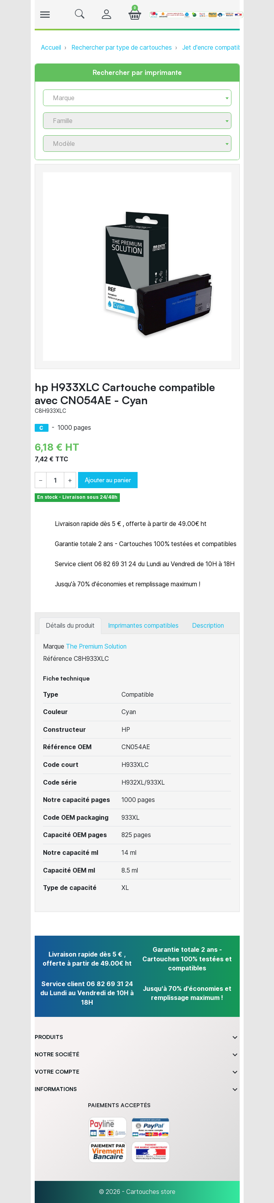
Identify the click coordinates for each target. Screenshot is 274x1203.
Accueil (51, 47)
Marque (53, 646)
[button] (79, 14)
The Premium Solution (96, 646)
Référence (57, 658)
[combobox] (137, 98)
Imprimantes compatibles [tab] (143, 625)
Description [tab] (208, 625)
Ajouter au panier (108, 480)
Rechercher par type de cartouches (121, 47)
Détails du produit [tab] (70, 625)
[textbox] (134, 98)
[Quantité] (55, 480)
